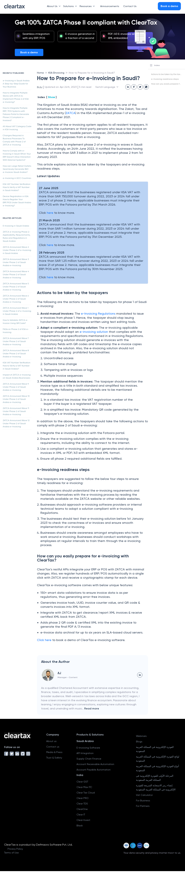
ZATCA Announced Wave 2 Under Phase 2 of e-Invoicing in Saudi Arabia (17, 250)
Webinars (141, 736)
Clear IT (81, 814)
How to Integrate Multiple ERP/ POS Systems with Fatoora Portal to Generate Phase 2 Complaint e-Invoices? (16, 114)
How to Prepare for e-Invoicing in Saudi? (92, 72)
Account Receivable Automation (95, 764)
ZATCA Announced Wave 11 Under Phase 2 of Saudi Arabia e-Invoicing (16, 411)
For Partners (143, 806)
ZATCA (70, 113)
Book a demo (29, 52)
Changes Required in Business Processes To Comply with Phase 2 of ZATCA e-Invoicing (14, 140)
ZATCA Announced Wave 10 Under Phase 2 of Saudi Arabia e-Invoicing (16, 399)
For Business (143, 800)
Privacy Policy (15, 848)
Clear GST (82, 781)
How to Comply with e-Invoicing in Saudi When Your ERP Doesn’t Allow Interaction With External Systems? (17, 155)
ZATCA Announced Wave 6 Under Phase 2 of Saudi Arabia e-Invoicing (16, 299)
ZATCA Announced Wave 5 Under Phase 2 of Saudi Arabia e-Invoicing (16, 286)
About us (51, 741)
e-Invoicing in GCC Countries (17, 178)
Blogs (139, 741)
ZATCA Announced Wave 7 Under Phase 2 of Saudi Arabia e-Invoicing (16, 341)
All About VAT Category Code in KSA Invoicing (17, 128)
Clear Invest (83, 820)
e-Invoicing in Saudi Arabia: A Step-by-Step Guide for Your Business (16, 83)
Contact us (52, 746)
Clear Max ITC (84, 787)
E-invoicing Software (88, 747)
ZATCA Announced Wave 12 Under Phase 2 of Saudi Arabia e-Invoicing (16, 423)
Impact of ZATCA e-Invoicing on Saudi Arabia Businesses (17, 376)
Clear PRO (83, 798)
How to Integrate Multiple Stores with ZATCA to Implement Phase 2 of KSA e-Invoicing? (16, 97)
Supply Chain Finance (89, 758)
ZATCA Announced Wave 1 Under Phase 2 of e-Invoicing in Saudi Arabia (17, 311)
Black (80, 825)
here (50, 212)
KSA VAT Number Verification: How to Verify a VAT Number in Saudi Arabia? (17, 187)
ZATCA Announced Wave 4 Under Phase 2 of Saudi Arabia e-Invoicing (16, 274)
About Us (54, 6)
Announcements (109, 6)
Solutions (70, 6)
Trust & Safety (54, 757)
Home (40, 72)
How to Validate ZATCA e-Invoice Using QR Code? (15, 321)
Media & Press (54, 752)
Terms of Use (11, 852)
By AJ (39, 87)
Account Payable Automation (94, 769)
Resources (88, 6)
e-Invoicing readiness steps (165, 79)
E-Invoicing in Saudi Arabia (16, 226)
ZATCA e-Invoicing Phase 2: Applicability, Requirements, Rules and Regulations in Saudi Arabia (16, 236)
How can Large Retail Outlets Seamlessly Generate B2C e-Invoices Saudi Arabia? (17, 169)
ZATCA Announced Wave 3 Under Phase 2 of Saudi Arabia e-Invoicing (16, 262)
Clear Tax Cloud (86, 792)
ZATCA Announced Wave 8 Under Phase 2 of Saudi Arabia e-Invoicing (16, 353)
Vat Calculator (144, 795)
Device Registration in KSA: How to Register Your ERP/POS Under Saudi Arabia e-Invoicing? (17, 201)
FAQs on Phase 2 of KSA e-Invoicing (16, 330)
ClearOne (82, 809)
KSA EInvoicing (56, 72)
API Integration (85, 753)
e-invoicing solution (94, 331)
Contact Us (130, 6)
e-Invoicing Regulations (98, 313)
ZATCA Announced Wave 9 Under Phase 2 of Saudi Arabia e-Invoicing (16, 387)
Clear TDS (82, 803)
